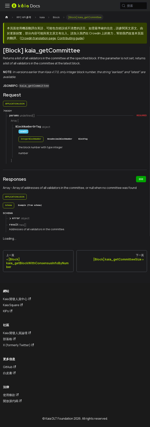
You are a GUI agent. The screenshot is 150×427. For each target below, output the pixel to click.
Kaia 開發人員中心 (17, 299)
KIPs (7, 311)
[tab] (31, 139)
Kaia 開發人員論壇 (17, 333)
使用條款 (11, 395)
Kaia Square (13, 305)
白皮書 (9, 373)
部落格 (9, 339)
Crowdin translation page (38, 38)
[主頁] (6, 17)
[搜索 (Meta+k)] (133, 5)
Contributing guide (70, 38)
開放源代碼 (12, 401)
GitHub (9, 367)
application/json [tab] (15, 103)
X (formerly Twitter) (18, 345)
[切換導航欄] (7, 5)
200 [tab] (141, 179)
